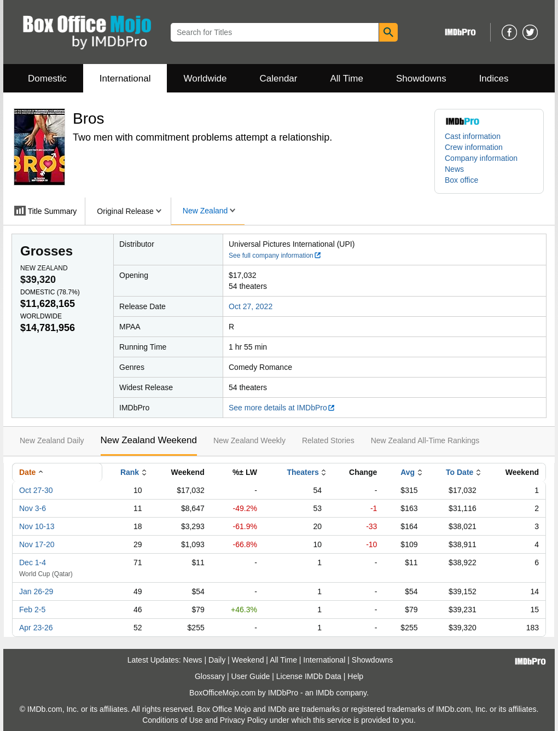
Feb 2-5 (32, 609)
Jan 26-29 (36, 591)
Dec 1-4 (32, 562)
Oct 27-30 (36, 490)
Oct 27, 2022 (250, 306)
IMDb (325, 692)
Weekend (248, 659)
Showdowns (421, 78)
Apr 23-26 (36, 627)
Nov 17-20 (37, 544)
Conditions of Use (172, 720)
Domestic (47, 78)
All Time (346, 78)
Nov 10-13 (37, 526)
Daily (216, 659)
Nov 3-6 (32, 508)
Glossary (210, 676)
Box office (461, 180)
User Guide (250, 676)
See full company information (275, 255)
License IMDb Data (308, 676)
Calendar (279, 78)
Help (355, 676)
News (454, 169)
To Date (459, 472)
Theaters (302, 472)
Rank (129, 472)
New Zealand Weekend (149, 440)
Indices (494, 78)
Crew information (474, 147)
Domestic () (50, 292)
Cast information (473, 136)
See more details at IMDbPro (282, 407)
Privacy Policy (244, 720)
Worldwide (204, 78)
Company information (481, 158)
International (125, 78)
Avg (407, 472)
